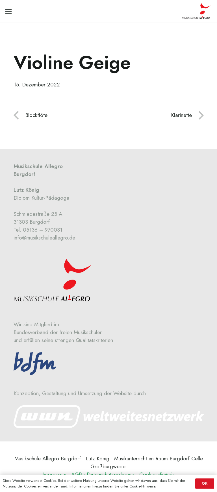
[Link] (109, 416)
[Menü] (8, 11)
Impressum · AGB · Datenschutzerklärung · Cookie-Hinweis (108, 474)
